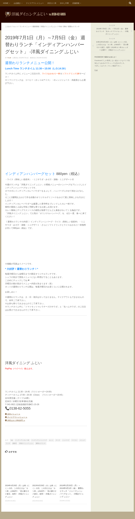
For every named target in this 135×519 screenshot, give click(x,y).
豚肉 (69, 26)
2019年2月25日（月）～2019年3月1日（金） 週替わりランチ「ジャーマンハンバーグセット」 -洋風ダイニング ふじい (72, 491)
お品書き (17, 3)
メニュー (82, 440)
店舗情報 (75, 3)
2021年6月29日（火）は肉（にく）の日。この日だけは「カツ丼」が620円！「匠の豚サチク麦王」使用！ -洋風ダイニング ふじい (44, 491)
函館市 (15, 443)
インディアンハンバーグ (39, 440)
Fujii (96, 70)
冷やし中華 (64, 3)
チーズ (58, 440)
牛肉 (64, 26)
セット (16, 26)
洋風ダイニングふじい (52, 26)
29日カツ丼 (51, 3)
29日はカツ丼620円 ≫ (16, 420)
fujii (9, 57)
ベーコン (74, 440)
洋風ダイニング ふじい (26, 443)
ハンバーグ (65, 440)
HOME (5, 3)
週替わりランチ (78, 26)
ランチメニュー (26, 26)
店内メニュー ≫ (13, 414)
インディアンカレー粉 (22, 440)
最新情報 (37, 26)
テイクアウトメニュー (35, 3)
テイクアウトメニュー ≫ (17, 417)
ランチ (8, 443)
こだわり (8, 26)
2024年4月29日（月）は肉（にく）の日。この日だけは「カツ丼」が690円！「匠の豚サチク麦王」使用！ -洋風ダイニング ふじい (17, 491)
